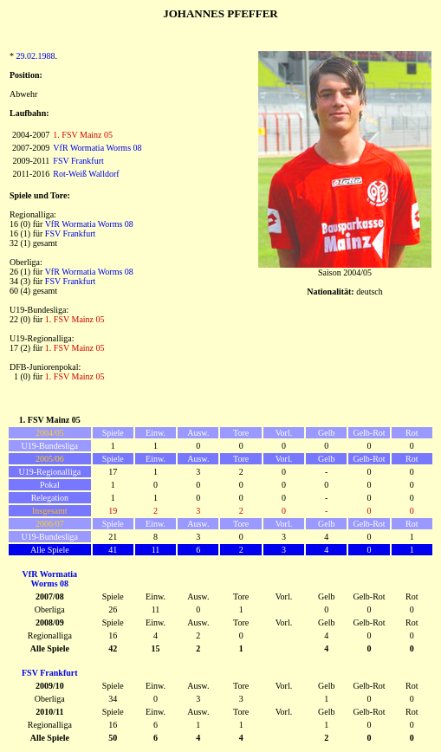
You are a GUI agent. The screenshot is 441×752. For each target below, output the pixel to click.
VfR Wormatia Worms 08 (97, 147)
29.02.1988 (35, 56)
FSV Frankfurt (78, 160)
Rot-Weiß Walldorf (86, 173)
